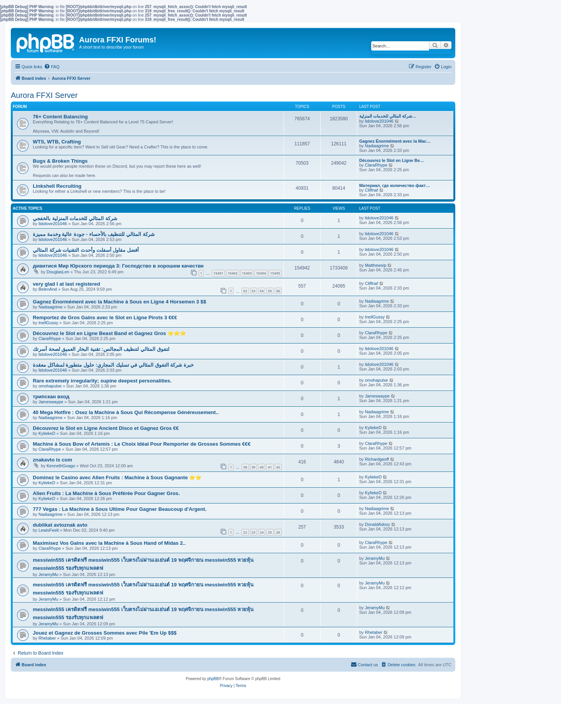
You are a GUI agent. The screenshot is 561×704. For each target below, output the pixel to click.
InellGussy (48, 322)
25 (270, 532)
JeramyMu (48, 574)
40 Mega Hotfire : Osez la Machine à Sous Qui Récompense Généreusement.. (126, 412)
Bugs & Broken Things (60, 161)
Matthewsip (376, 265)
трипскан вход (51, 396)
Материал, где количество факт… (394, 185)
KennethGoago (61, 465)
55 (270, 290)
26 (278, 532)
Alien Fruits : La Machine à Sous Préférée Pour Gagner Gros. (106, 493)
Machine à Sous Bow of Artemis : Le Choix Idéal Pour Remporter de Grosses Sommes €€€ (142, 444)
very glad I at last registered (66, 284)
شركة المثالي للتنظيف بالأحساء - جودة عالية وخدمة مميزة (94, 234)
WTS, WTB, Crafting (57, 142)
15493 (247, 273)
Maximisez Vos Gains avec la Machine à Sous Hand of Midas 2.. (109, 543)
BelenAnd (48, 289)
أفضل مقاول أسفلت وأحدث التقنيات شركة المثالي (86, 250)
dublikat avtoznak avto (60, 525)
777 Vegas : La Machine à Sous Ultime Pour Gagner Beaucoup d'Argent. (119, 509)
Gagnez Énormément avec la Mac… (395, 141)
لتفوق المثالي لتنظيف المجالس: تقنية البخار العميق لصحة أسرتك (101, 349)
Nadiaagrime (377, 145)
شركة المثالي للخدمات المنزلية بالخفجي (75, 218)
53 (253, 290)
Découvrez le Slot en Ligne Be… (391, 160)
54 (262, 290)
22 (245, 532)
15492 (233, 273)
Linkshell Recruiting (57, 186)
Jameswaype (51, 401)
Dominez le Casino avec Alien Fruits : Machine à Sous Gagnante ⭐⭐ (117, 477)
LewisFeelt (49, 530)
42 (278, 467)
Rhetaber (47, 638)
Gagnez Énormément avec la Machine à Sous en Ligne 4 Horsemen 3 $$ (119, 302)
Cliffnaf (371, 190)
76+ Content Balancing (60, 117)
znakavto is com (52, 460)
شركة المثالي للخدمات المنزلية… (387, 116)
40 (262, 467)
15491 (218, 273)
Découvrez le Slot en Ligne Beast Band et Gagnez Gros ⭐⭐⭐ (109, 333)
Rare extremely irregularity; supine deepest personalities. (102, 381)
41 (270, 467)
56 (278, 290)
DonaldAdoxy (377, 524)
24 (262, 532)
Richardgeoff (377, 459)
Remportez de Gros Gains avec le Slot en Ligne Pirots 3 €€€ (105, 317)
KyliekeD (47, 433)
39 (253, 467)
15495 (275, 273)
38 (245, 467)
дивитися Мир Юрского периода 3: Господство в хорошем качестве (118, 266)
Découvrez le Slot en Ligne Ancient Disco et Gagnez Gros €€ (106, 428)
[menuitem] (51, 66)
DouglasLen (58, 271)
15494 (261, 273)
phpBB (213, 679)
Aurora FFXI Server (44, 95)
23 (253, 532)
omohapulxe (50, 386)
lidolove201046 (379, 121)
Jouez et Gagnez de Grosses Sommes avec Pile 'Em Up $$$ (105, 633)
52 (245, 290)
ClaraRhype (376, 165)
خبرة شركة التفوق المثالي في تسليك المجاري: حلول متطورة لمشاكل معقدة (113, 365)
